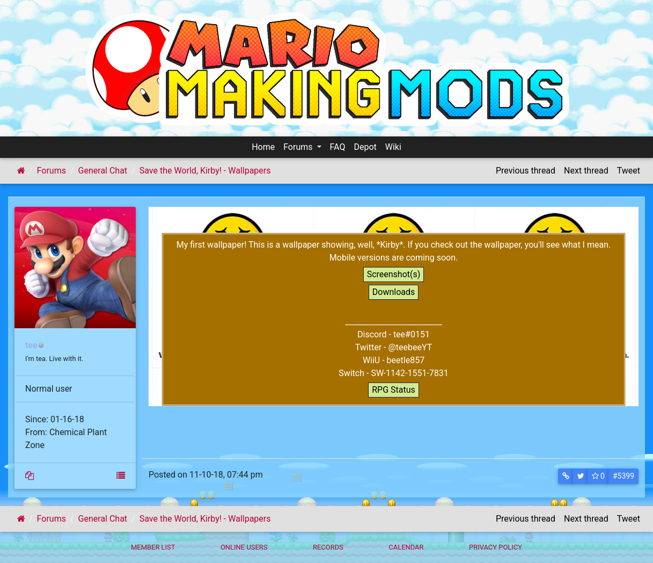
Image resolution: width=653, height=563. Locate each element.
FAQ (338, 147)
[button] (566, 476)
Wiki (393, 147)
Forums (298, 147)
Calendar (405, 547)
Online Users (244, 547)
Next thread (586, 170)
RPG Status (393, 390)
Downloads (393, 292)
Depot (365, 147)
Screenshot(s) (394, 274)
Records (328, 547)
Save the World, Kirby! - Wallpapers (205, 170)
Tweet (628, 170)
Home (263, 147)
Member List (153, 547)
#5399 (623, 476)
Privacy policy (495, 547)
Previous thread (525, 170)
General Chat (103, 170)
